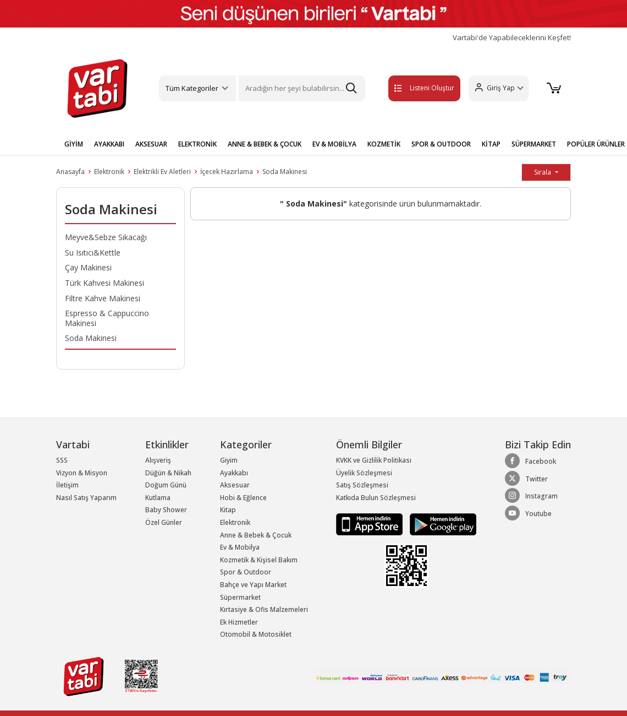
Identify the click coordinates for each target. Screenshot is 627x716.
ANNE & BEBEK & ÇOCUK (264, 144)
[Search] (302, 88)
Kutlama (157, 497)
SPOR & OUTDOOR (441, 144)
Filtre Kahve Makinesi (102, 298)
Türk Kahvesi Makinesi (104, 283)
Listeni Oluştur (411, 87)
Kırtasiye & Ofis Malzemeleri (264, 609)
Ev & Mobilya (240, 547)
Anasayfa (70, 171)
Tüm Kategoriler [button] (192, 88)
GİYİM (73, 144)
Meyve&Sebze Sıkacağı (106, 237)
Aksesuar (235, 485)
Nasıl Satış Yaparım (86, 497)
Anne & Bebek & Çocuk (256, 535)
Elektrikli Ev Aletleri (162, 171)
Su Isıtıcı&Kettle (92, 252)
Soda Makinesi (284, 171)
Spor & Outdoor (245, 572)
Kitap (228, 509)
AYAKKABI (109, 144)
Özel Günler (163, 522)
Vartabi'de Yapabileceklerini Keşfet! (512, 37)
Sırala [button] (543, 172)
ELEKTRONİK (197, 144)
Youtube (528, 513)
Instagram (531, 496)
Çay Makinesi (88, 267)
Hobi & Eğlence (243, 497)
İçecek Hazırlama (226, 171)
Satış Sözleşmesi (362, 485)
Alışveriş (158, 460)
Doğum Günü (165, 485)
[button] (495, 88)
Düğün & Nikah (168, 473)
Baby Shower (166, 509)
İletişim (67, 485)
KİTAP (491, 144)
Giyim (229, 460)
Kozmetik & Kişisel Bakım (259, 560)
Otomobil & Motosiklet (256, 634)
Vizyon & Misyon (81, 473)
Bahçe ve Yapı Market (253, 584)
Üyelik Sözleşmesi (364, 473)
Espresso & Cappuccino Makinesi (107, 318)
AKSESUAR (151, 144)
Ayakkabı (234, 473)
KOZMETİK (383, 144)
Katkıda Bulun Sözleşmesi (376, 497)
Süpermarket (240, 597)
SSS (62, 460)
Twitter (526, 478)
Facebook (530, 461)
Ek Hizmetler (239, 622)
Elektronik (109, 171)
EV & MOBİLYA (334, 144)
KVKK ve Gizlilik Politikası (373, 460)
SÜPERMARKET (534, 144)
